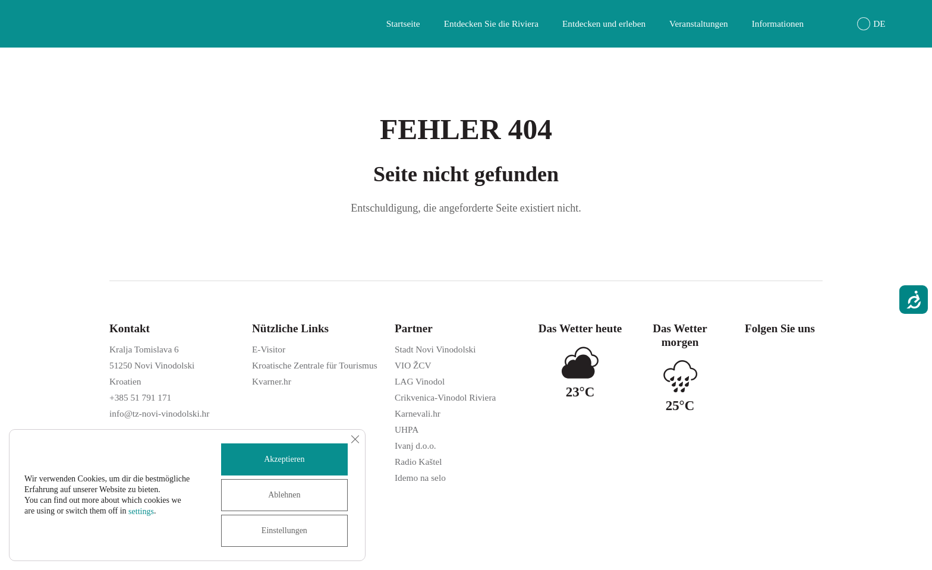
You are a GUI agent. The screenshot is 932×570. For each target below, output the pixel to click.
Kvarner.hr (271, 381)
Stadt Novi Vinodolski (435, 349)
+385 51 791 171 (140, 397)
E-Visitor (268, 349)
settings (141, 511)
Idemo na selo (420, 478)
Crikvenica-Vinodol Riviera (445, 397)
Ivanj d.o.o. (415, 445)
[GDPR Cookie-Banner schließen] (355, 439)
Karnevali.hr (417, 413)
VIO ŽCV (413, 365)
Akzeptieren (284, 459)
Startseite (403, 23)
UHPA (406, 429)
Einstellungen (284, 530)
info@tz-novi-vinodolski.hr (159, 413)
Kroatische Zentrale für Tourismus (314, 365)
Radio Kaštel (418, 461)
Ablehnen (284, 494)
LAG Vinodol (420, 381)
